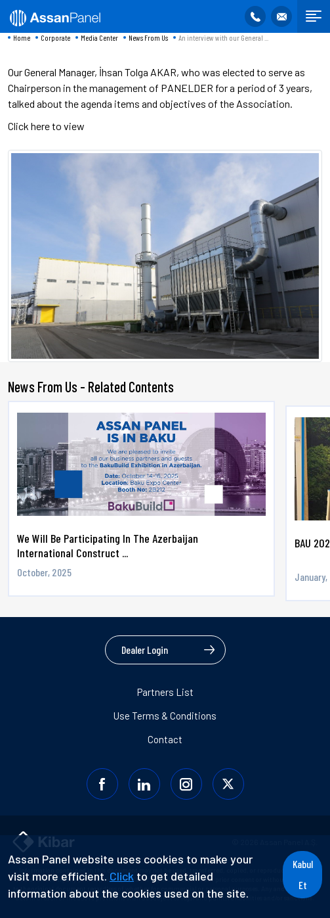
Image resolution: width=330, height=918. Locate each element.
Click (122, 876)
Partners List (165, 692)
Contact (165, 739)
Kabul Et (303, 874)
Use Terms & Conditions (165, 716)
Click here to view (46, 126)
